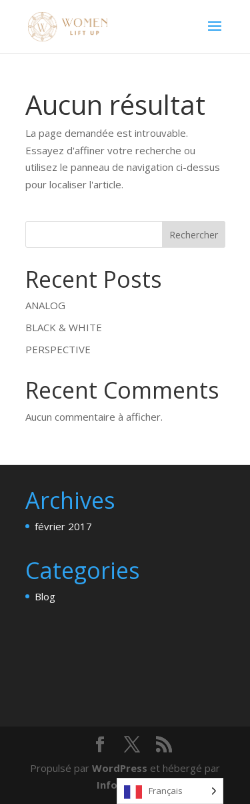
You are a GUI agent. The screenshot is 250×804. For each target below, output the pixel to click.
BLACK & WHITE (63, 327)
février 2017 (63, 526)
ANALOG (45, 305)
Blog (45, 596)
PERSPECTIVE (58, 349)
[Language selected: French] (170, 791)
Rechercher (193, 234)
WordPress (119, 768)
